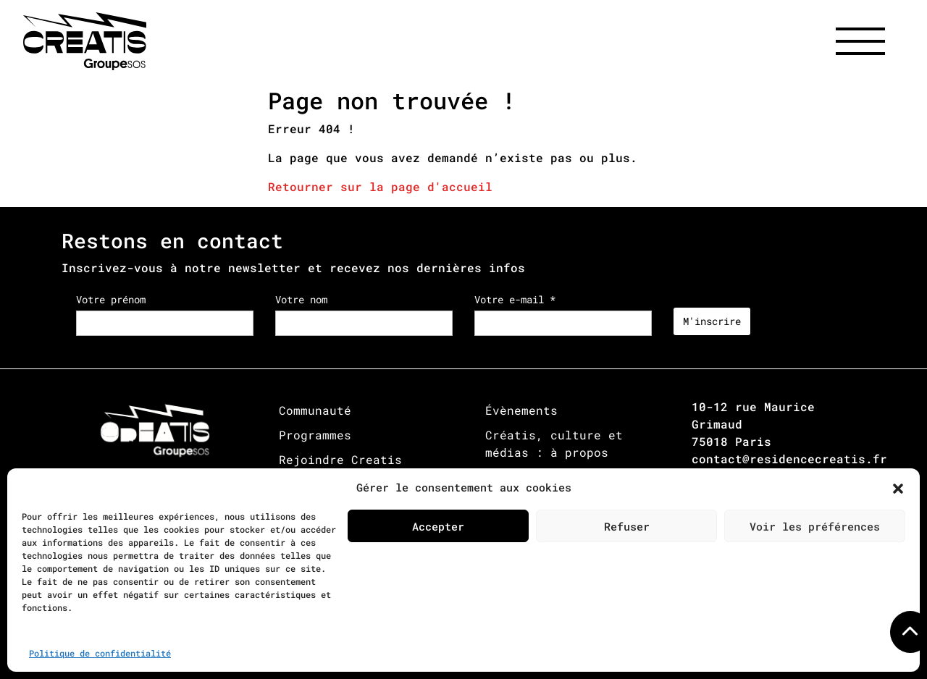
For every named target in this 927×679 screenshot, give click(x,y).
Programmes (315, 434)
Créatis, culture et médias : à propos (554, 443)
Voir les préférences (815, 526)
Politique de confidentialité (100, 653)
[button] (898, 487)
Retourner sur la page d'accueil (380, 186)
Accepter (438, 526)
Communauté (315, 410)
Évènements (521, 410)
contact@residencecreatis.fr (789, 458)
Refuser (627, 526)
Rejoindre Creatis (340, 459)
